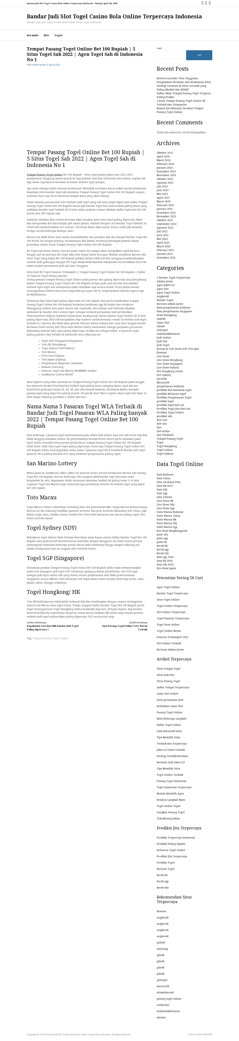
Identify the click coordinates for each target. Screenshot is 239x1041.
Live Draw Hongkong (170, 360)
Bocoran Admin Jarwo (170, 649)
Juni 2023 (162, 190)
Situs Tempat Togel (168, 668)
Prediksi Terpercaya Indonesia (176, 837)
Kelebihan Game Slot (170, 706)
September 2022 (167, 223)
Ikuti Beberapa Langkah (172, 718)
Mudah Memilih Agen (170, 793)
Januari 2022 (165, 253)
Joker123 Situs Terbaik (171, 749)
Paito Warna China (168, 515)
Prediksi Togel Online (170, 412)
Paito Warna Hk (166, 519)
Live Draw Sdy (165, 504)
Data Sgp (162, 493)
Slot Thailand (165, 435)
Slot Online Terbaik (169, 643)
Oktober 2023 (165, 179)
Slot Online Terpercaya (171, 612)
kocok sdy (163, 553)
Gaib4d (161, 318)
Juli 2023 (162, 186)
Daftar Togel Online (169, 724)
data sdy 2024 (165, 564)
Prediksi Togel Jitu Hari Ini (173, 408)
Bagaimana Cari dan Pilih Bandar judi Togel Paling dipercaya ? (54, 626)
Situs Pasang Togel (168, 681)
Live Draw (163, 356)
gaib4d (161, 942)
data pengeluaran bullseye (173, 307)
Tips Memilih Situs (168, 737)
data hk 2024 (164, 560)
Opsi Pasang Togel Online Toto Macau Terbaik (120, 626)
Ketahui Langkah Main (171, 799)
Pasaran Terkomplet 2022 (172, 637)
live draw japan (166, 568)
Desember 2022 (166, 212)
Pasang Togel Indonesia (171, 781)
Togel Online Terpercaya (172, 605)
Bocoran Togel (165, 868)
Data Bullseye (165, 474)
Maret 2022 (163, 246)
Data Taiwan (164, 497)
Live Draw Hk (165, 500)
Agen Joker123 (166, 285)
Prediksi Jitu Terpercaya (172, 856)
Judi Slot (162, 341)
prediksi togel (165, 401)
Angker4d (163, 296)
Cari (159, 48)
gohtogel (162, 980)
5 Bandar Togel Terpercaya (173, 277)
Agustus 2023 (165, 182)
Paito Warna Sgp (167, 527)
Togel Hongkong (167, 446)
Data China (163, 478)
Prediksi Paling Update (171, 843)
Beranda (32, 35)
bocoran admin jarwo (170, 303)
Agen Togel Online (168, 292)
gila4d (160, 955)
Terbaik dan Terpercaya (172, 743)
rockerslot (163, 1005)
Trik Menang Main (168, 818)
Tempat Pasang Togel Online (44, 174)
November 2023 (166, 175)
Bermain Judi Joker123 (171, 762)
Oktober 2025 (165, 152)
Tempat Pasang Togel (170, 438)
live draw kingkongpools (172, 530)
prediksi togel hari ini (170, 405)
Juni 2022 (162, 235)
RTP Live (162, 420)
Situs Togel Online (168, 599)
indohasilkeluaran (168, 333)
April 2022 (163, 242)
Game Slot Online (167, 693)
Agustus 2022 (165, 227)
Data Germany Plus (169, 482)
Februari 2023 (165, 205)
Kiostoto (162, 352)
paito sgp (162, 538)
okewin (161, 1017)
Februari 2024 (165, 164)
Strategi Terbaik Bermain (172, 756)
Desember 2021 (166, 257)
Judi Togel (163, 345)
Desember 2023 (166, 171)
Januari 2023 (165, 208)
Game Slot (163, 322)
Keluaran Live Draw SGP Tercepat (178, 348)
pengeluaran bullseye (170, 386)
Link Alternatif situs (169, 731)
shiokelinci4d (165, 992)
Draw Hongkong (167, 315)
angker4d (162, 917)
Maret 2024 (163, 160)
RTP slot (162, 423)
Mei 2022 (162, 238)
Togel (58, 35)
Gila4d (161, 326)
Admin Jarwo (165, 281)
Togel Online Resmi (169, 630)
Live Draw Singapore (170, 363)
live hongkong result (170, 371)
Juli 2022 (162, 231)
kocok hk (162, 545)
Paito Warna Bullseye (170, 512)
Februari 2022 (165, 250)
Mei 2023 (162, 194)
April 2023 (163, 197)
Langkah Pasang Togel (171, 812)
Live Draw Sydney (168, 367)
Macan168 (163, 382)
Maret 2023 (163, 201)
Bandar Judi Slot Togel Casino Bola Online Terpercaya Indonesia (114, 16)
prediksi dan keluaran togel (174, 390)
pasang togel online (169, 998)
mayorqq (162, 948)
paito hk (162, 542)
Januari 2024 (165, 167)
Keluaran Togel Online (171, 850)
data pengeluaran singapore (174, 311)
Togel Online (165, 450)
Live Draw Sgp (165, 508)
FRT (210, 1034)
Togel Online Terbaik (170, 774)
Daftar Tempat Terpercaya (173, 687)
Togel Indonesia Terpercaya (174, 787)
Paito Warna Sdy (167, 523)
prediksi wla (164, 416)
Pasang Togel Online (169, 712)
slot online (163, 431)
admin (35, 64)
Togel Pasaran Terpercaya (173, 618)
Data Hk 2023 (165, 485)
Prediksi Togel (166, 862)
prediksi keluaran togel (171, 393)
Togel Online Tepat (168, 806)
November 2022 (166, 216)
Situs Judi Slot (165, 674)
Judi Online (164, 337)
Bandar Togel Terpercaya (172, 593)
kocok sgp (163, 549)
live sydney (164, 375)
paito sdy (162, 534)
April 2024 (163, 156)
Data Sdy (162, 489)
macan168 (163, 986)
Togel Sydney (165, 453)
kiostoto (161, 911)
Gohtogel (162, 330)
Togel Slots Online (168, 624)
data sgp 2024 (165, 557)
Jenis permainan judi (170, 699)
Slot (46, 35)
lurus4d (162, 378)
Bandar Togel (165, 300)
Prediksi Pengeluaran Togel (174, 397)
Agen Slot (162, 288)
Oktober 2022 (165, 220)
